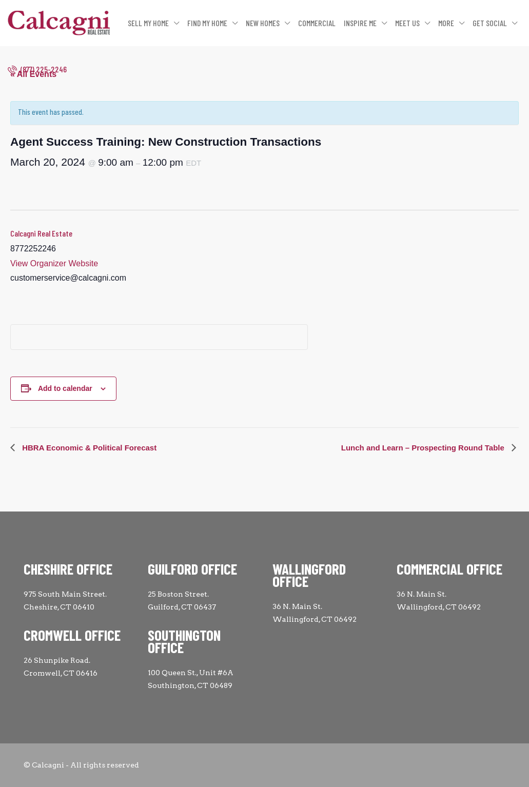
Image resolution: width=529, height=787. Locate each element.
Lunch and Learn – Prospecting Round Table (423, 447)
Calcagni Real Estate (41, 233)
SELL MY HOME (148, 23)
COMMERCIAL (317, 23)
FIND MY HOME (207, 23)
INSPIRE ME (360, 23)
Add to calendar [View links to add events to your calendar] (65, 388)
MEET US (407, 23)
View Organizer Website (54, 263)
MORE (446, 23)
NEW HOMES (263, 23)
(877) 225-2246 (37, 69)
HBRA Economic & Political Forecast (88, 447)
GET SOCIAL (490, 23)
